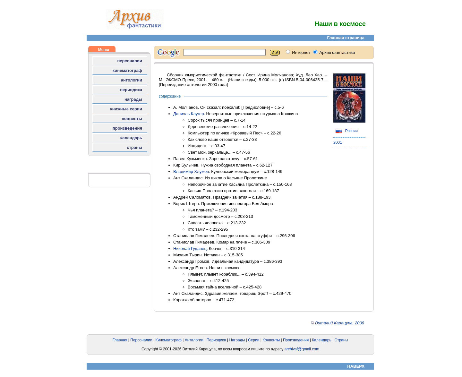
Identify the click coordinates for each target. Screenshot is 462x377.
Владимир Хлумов (191, 171)
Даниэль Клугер (188, 113)
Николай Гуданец (190, 248)
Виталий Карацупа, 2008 (339, 323)
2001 (337, 142)
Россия (345, 131)
